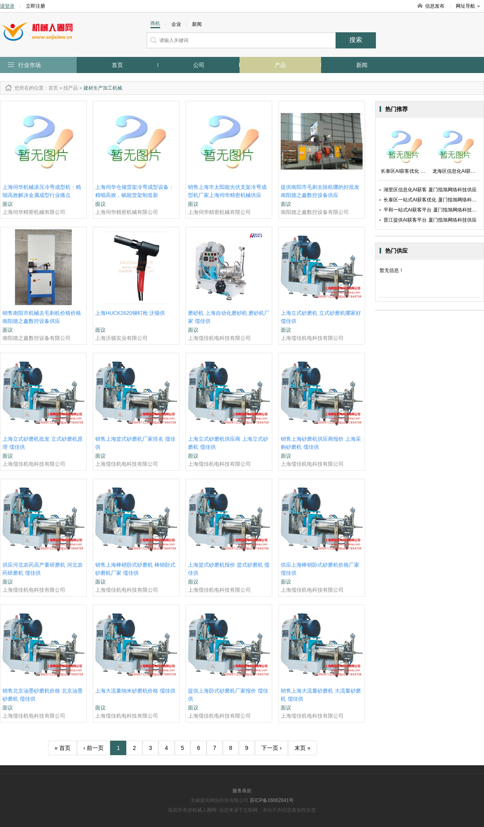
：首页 (51, 88)
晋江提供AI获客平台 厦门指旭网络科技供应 (430, 220)
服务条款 (242, 791)
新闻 (361, 65)
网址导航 (468, 6)
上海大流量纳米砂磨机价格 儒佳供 (135, 691)
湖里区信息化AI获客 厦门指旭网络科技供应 (430, 190)
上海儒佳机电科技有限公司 (219, 338)
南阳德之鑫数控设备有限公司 (315, 212)
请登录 (7, 6)
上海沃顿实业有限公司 (121, 338)
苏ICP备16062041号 (272, 800)
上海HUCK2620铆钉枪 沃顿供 (130, 313)
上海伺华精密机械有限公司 (33, 212)
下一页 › (271, 748)
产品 (280, 65)
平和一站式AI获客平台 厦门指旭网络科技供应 (433, 210)
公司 (198, 65)
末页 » (302, 748)
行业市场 (29, 65)
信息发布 (434, 6)
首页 (117, 65)
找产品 (70, 88)
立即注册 (35, 6)
